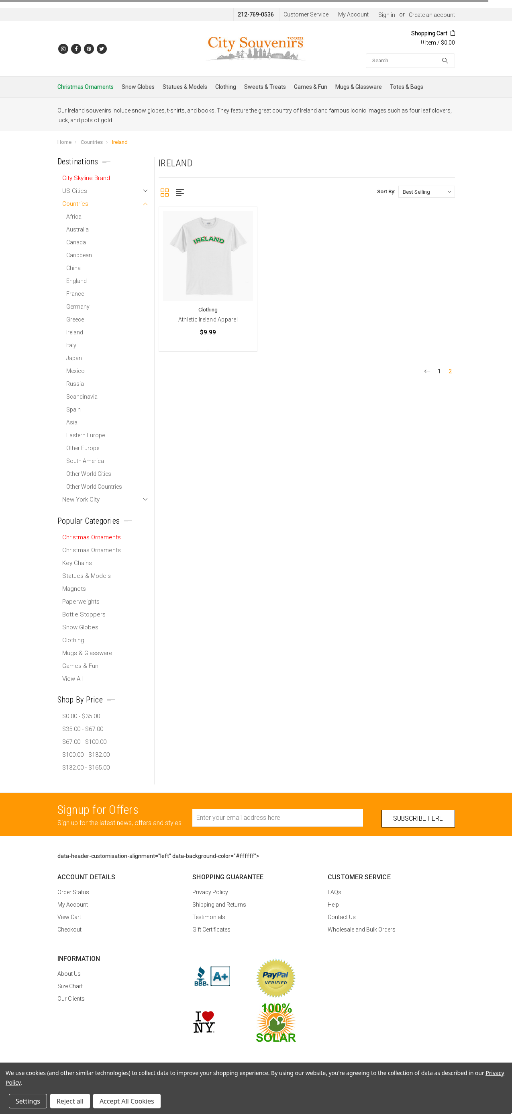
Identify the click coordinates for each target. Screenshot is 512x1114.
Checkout (69, 929)
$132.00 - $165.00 (86, 767)
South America (85, 461)
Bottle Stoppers (84, 614)
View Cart (69, 917)
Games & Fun (310, 87)
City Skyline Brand (86, 178)
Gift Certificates (211, 929)
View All (72, 678)
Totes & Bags (406, 87)
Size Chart (70, 986)
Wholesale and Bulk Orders (362, 929)
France (75, 294)
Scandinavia (82, 396)
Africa (74, 216)
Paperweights (81, 601)
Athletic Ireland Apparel (208, 319)
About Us (69, 974)
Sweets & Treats (265, 87)
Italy (71, 345)
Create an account (432, 15)
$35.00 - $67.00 (82, 729)
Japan (74, 358)
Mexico (75, 371)
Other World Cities (88, 474)
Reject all (70, 1101)
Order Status (73, 892)
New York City (81, 499)
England (76, 281)
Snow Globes (138, 87)
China (73, 268)
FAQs (334, 892)
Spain (73, 409)
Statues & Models (185, 87)
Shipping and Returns (219, 904)
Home (64, 142)
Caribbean (79, 255)
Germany (78, 306)
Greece (75, 319)
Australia (77, 229)
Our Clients (71, 998)
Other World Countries (94, 486)
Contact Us (342, 917)
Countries (92, 142)
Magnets (74, 588)
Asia (72, 422)
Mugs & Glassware (358, 87)
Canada (76, 242)
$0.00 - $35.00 (81, 716)
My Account (353, 14)
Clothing (225, 87)
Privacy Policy (210, 892)
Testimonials (208, 917)
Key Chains (77, 563)
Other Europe (82, 448)
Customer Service (306, 14)
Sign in (386, 15)
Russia (75, 384)
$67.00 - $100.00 (84, 741)
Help (333, 904)
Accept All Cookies (127, 1101)
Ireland (120, 142)
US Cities (74, 191)
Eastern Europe (85, 435)
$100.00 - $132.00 (86, 754)
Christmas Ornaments (85, 87)
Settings (28, 1101)
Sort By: (386, 191)
